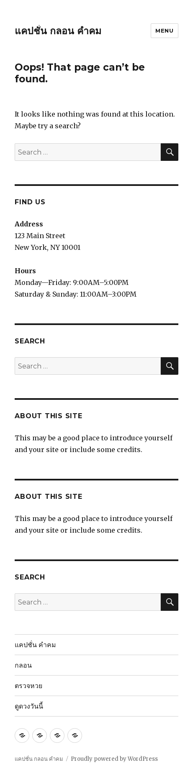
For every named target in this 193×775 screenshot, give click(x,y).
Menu (164, 30)
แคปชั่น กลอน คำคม (58, 31)
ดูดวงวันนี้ (29, 706)
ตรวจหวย (28, 686)
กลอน (23, 665)
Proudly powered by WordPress (114, 758)
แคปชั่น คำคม (35, 645)
